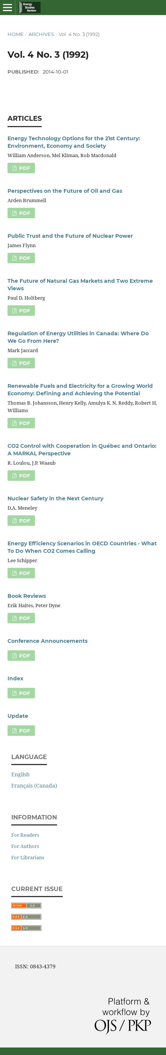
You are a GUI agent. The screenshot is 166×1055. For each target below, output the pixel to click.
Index (15, 678)
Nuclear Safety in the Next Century (55, 498)
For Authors (25, 846)
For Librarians (27, 857)
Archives (41, 34)
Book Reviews (27, 596)
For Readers (25, 834)
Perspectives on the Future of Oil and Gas (65, 191)
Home (16, 34)
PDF (24, 168)
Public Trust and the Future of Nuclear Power (70, 236)
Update (18, 716)
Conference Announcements (48, 641)
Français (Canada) (34, 785)
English (20, 774)
